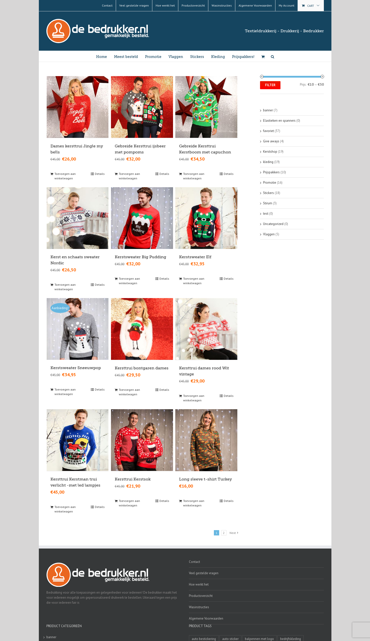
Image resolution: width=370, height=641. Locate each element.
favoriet (268, 131)
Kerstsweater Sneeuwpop (75, 367)
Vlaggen (269, 234)
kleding (268, 162)
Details (100, 173)
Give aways (271, 141)
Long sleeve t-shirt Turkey (205, 478)
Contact (194, 561)
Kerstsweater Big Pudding (140, 256)
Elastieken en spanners (279, 120)
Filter (270, 85)
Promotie (269, 182)
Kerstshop (270, 151)
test (265, 213)
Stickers (268, 193)
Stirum (267, 203)
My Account (286, 5)
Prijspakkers (271, 172)
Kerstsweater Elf (195, 256)
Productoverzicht (201, 595)
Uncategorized (273, 224)
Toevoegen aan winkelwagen (65, 176)
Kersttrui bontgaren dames (141, 367)
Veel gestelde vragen (203, 572)
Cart (310, 6)
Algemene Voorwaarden (206, 618)
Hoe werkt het (199, 584)
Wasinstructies (199, 606)
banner (268, 110)
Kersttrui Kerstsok (133, 478)
